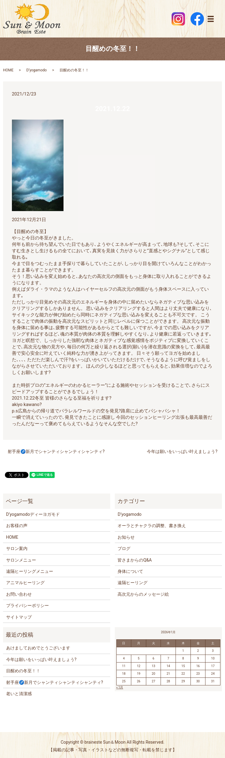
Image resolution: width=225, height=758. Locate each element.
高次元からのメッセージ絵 (143, 594)
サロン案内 (16, 548)
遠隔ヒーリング (132, 582)
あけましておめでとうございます (38, 647)
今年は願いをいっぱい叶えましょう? (182, 451)
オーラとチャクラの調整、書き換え (152, 525)
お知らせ (126, 537)
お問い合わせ (19, 594)
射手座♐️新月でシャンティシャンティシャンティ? (56, 451)
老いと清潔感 (19, 693)
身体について (130, 571)
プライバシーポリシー (27, 605)
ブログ (124, 548)
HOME (8, 70)
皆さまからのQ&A (134, 560)
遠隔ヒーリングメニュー (29, 571)
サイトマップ (19, 617)
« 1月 (119, 687)
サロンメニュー (21, 560)
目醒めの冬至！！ (23, 670)
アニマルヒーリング (25, 582)
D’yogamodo (36, 70)
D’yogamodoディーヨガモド (33, 514)
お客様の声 (16, 525)
